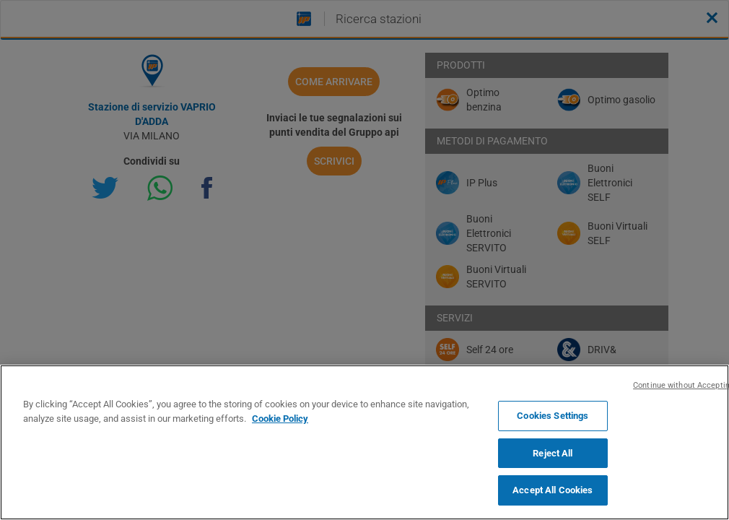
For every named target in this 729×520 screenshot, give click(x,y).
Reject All (552, 453)
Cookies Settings (552, 415)
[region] (364, 442)
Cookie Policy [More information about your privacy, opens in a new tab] (280, 418)
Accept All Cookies (552, 490)
